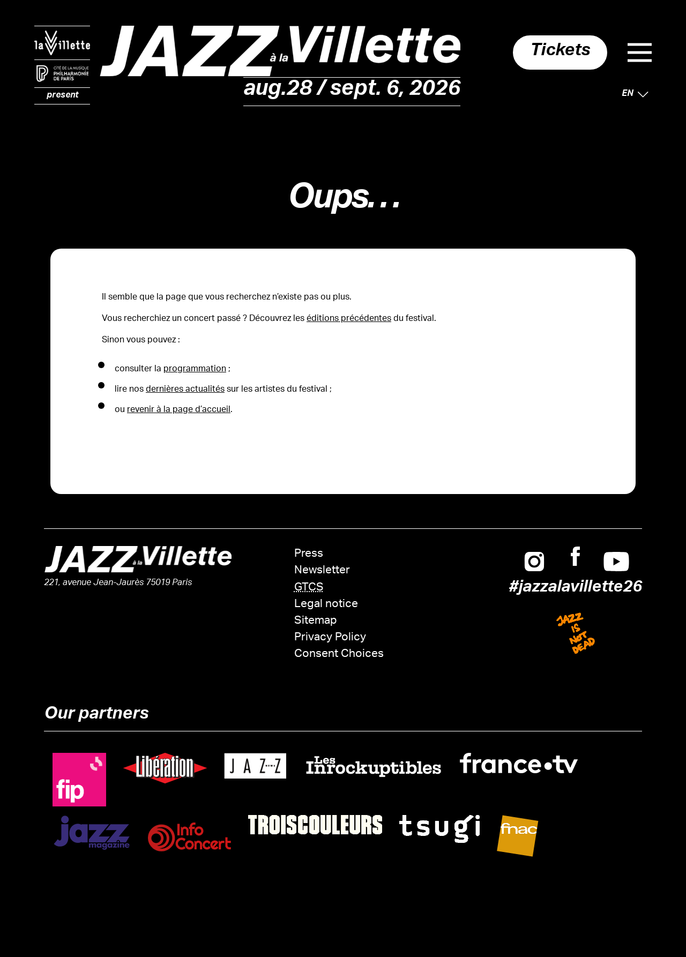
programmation (194, 369)
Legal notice (326, 604)
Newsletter (322, 570)
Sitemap (315, 621)
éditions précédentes (349, 319)
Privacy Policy (330, 637)
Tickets (560, 52)
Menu (640, 52)
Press (308, 554)
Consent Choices (339, 654)
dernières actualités (185, 390)
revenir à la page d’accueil (178, 410)
